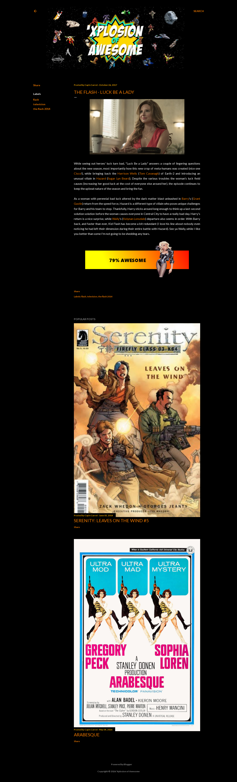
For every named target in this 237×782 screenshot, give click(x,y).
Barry (185, 198)
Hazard (101, 178)
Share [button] (36, 85)
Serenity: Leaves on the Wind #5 (111, 520)
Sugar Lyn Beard (118, 178)
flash (36, 99)
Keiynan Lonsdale (134, 218)
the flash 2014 (41, 108)
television (39, 104)
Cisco (77, 173)
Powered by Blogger (118, 764)
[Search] (198, 11)
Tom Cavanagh (149, 173)
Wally (115, 218)
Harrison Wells (127, 173)
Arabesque (87, 734)
